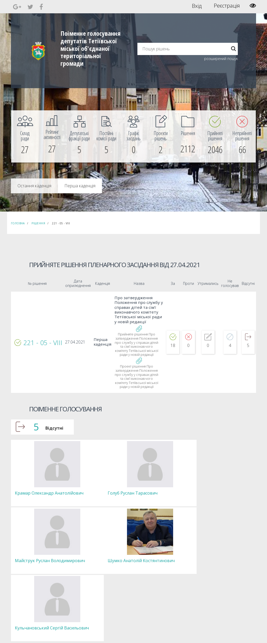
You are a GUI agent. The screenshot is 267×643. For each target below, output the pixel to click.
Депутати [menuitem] (81, 553)
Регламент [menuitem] (82, 572)
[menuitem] (24, 136)
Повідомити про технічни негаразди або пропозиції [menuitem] (164, 560)
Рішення (38, 223)
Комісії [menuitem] (79, 558)
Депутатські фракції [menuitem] (88, 563)
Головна (18, 223)
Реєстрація (227, 5)
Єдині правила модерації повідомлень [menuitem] (155, 546)
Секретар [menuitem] (81, 549)
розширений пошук (221, 58)
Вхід (197, 5)
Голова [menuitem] (79, 544)
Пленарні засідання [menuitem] (88, 568)
